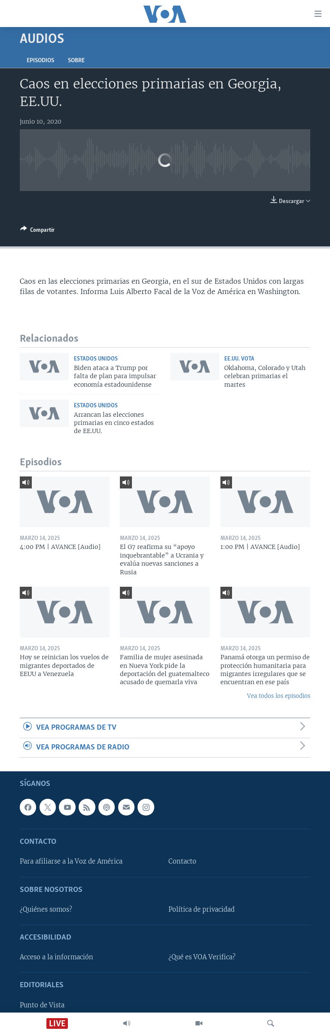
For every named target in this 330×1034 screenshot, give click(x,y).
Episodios (40, 61)
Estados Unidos (96, 359)
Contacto (182, 862)
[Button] (37, 231)
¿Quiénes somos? (46, 909)
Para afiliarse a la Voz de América (71, 862)
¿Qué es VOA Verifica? (201, 957)
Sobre (76, 61)
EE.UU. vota (239, 359)
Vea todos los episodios (278, 696)
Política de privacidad (201, 909)
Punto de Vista (42, 1005)
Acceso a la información (56, 957)
